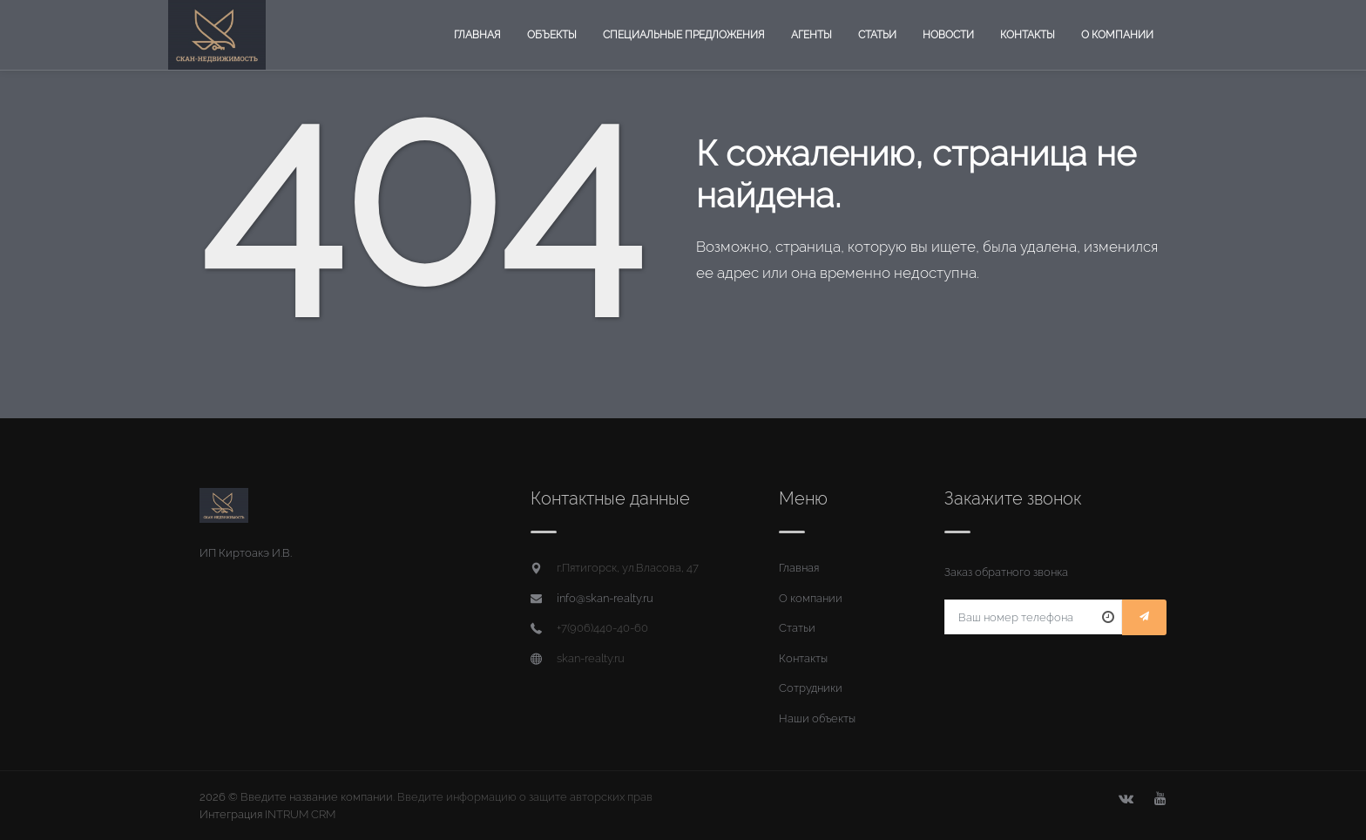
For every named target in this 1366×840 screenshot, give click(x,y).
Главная (477, 35)
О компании (1117, 35)
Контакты (1027, 35)
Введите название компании (316, 796)
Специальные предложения (684, 35)
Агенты (811, 35)
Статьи (877, 35)
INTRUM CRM (300, 814)
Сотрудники (810, 687)
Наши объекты (817, 718)
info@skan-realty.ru (605, 598)
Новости (948, 35)
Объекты (552, 35)
